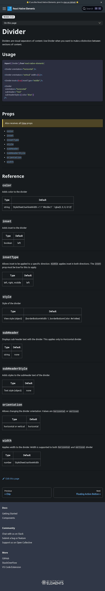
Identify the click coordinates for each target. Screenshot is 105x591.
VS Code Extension (11, 567)
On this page (10, 23)
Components (8, 518)
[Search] (92, 8)
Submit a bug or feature (14, 538)
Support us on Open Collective (17, 542)
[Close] (101, 2)
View (23, 123)
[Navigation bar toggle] (4, 9)
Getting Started (9, 513)
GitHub (5, 558)
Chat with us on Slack (12, 534)
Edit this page (10, 478)
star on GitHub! (70, 2)
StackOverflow (9, 562)
